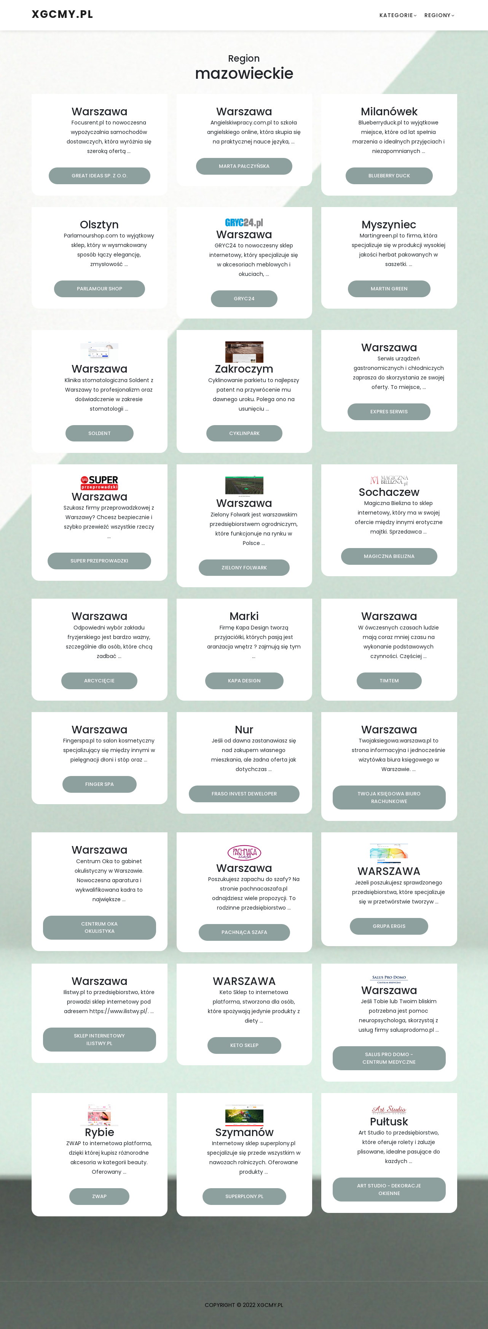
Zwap (99, 1196)
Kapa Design (244, 680)
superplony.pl (244, 1196)
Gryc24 (244, 298)
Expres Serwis (389, 411)
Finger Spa (99, 784)
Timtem (389, 680)
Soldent (99, 433)
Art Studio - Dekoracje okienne (389, 1189)
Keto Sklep (244, 1045)
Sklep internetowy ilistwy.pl (99, 1039)
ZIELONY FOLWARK (244, 567)
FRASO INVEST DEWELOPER (244, 793)
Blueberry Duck (389, 175)
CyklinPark (244, 433)
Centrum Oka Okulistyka (99, 927)
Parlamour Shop (99, 288)
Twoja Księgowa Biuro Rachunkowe (389, 797)
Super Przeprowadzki (99, 560)
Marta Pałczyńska (244, 166)
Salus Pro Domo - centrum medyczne (389, 1058)
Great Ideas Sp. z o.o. (100, 175)
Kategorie (396, 15)
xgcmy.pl (63, 14)
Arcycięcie (99, 680)
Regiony (437, 15)
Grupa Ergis (389, 926)
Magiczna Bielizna (389, 556)
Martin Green (389, 288)
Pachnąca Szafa (244, 932)
